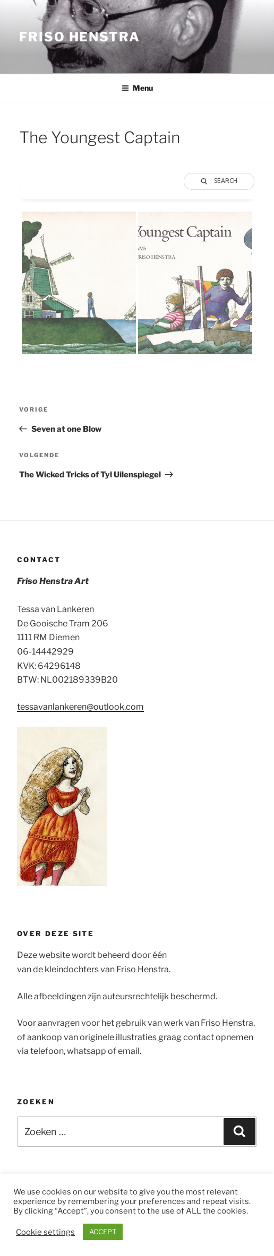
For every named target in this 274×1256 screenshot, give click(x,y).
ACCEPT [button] (102, 1231)
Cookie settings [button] (45, 1232)
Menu (137, 87)
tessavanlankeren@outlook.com (80, 707)
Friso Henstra (79, 37)
